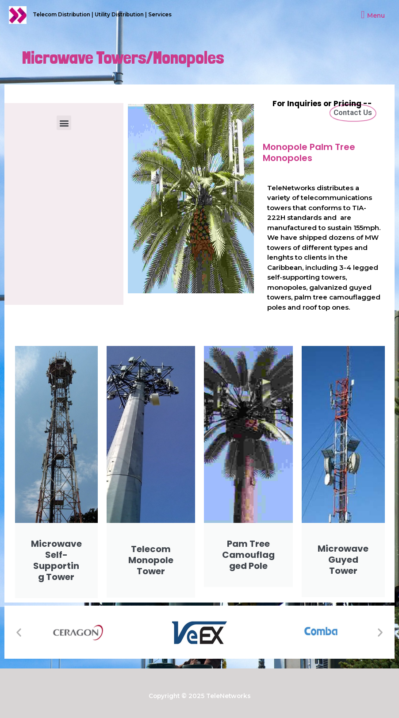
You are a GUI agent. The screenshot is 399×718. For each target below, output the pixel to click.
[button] (64, 122)
